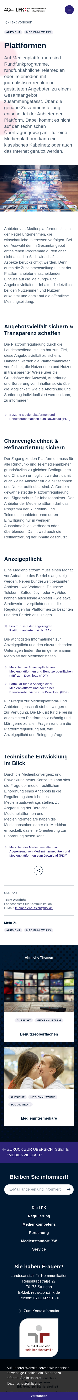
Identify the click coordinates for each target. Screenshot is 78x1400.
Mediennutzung (39, 32)
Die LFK (39, 1208)
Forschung (39, 1233)
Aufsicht (14, 32)
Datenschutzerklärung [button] (24, 1383)
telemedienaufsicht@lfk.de (34, 908)
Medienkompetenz (39, 1224)
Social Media (21, 1105)
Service (39, 1249)
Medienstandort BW (39, 1241)
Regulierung (39, 1216)
